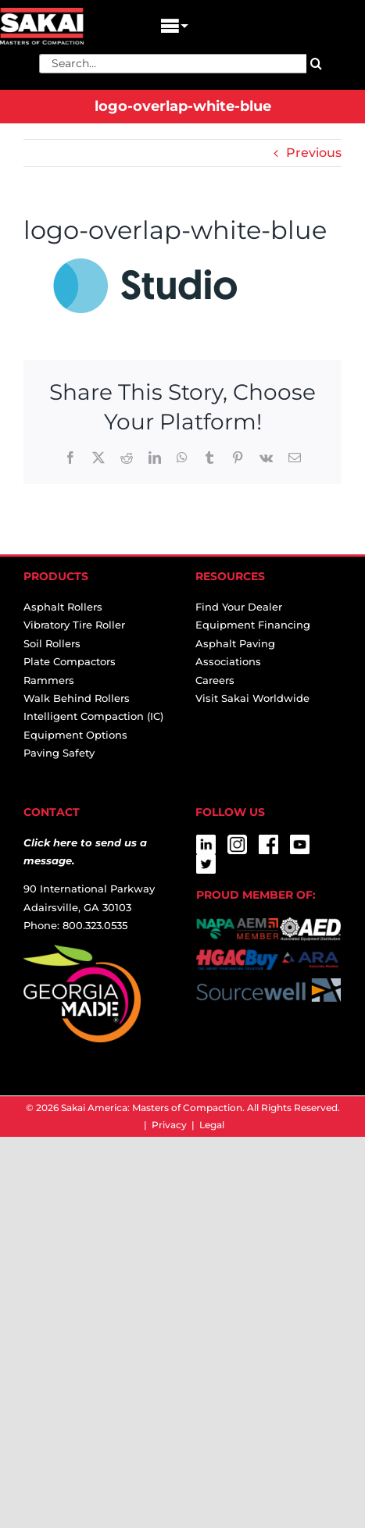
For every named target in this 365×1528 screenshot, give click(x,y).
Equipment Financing (252, 624)
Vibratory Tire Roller (74, 624)
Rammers (48, 680)
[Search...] (172, 63)
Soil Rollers (52, 643)
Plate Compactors (69, 661)
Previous (314, 152)
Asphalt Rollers (62, 606)
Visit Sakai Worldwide (252, 698)
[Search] (316, 63)
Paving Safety (59, 752)
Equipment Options (75, 734)
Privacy (169, 1125)
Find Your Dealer (238, 606)
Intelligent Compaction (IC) (93, 716)
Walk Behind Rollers (76, 698)
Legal (211, 1125)
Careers (214, 680)
